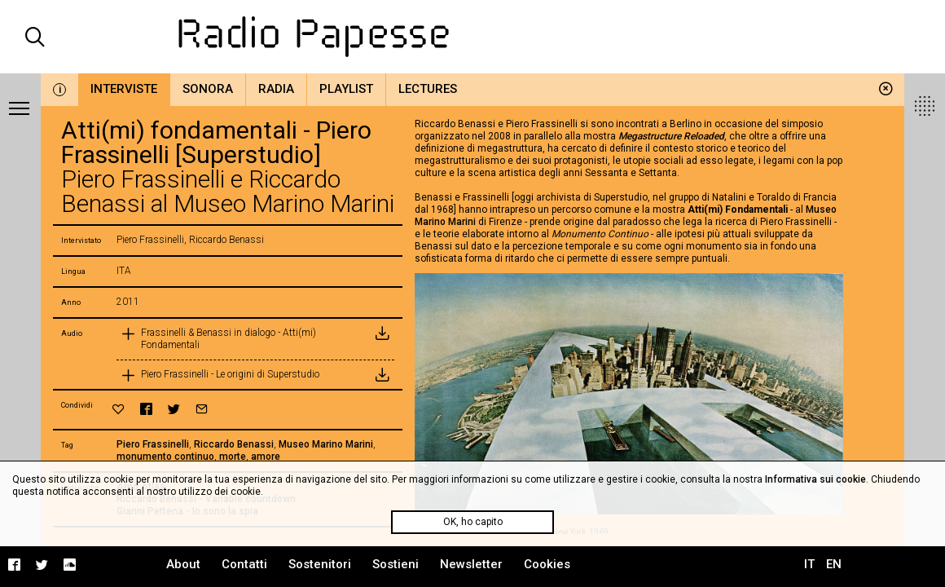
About (183, 564)
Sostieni (395, 564)
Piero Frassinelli (152, 444)
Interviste (123, 89)
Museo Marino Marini (326, 444)
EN (834, 564)
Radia (276, 89)
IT (809, 564)
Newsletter (471, 564)
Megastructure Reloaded (671, 136)
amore (265, 456)
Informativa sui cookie (815, 479)
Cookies (547, 564)
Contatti (244, 564)
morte (232, 456)
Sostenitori (319, 564)
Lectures (427, 89)
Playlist (346, 89)
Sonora (207, 89)
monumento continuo (165, 456)
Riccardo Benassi (234, 444)
